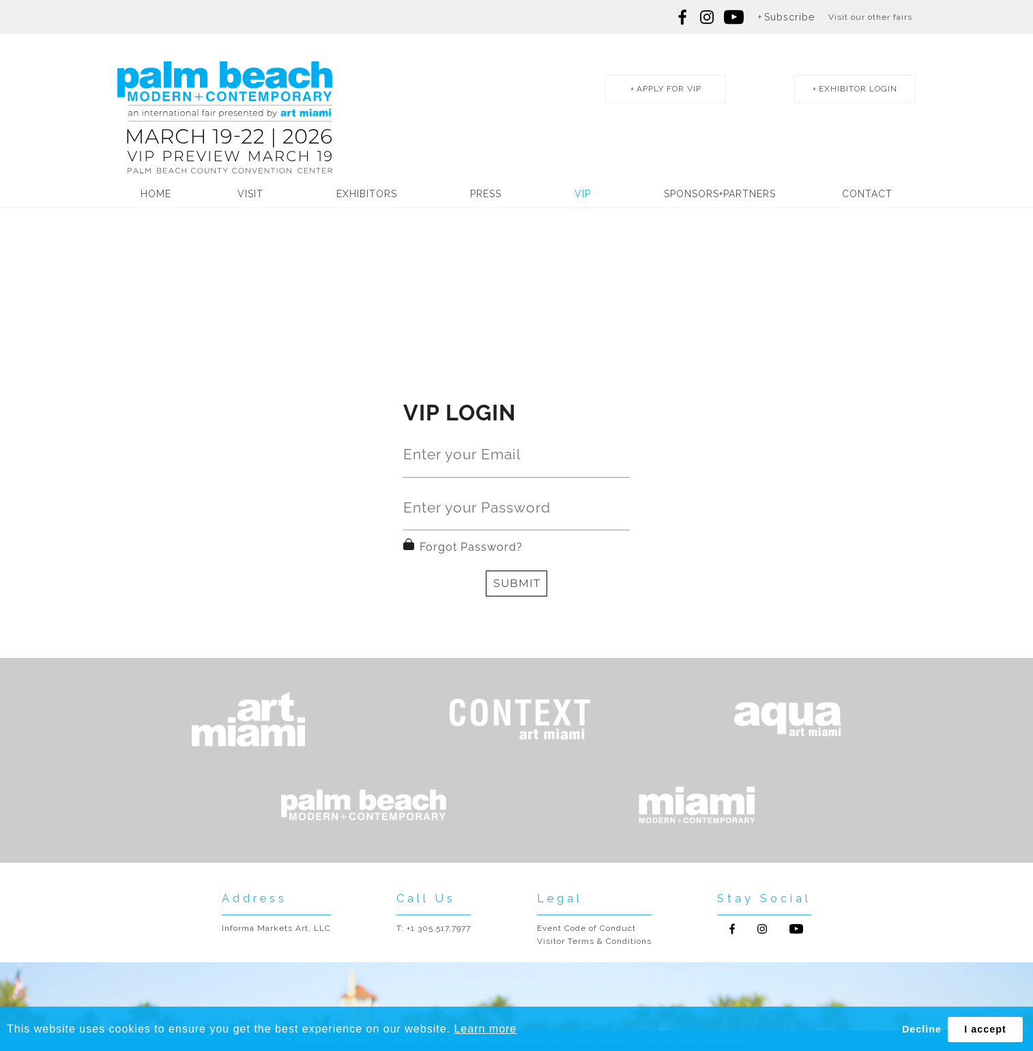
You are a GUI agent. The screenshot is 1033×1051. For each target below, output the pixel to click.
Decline (922, 1029)
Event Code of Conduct (586, 928)
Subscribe (789, 17)
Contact (867, 193)
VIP (582, 193)
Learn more (485, 1029)
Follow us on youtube (734, 17)
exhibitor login (858, 88)
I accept (985, 1029)
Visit (250, 193)
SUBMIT (516, 583)
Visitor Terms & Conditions (594, 941)
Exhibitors (366, 193)
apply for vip (669, 88)
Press (485, 193)
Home (156, 193)
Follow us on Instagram (707, 17)
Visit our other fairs (870, 17)
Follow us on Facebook (683, 17)
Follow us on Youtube (796, 929)
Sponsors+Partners (720, 193)
